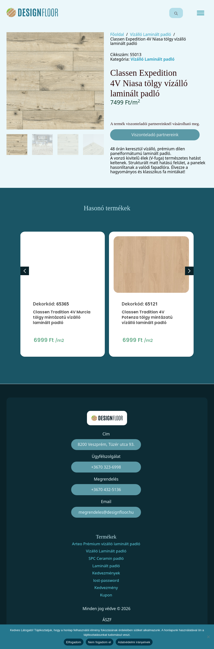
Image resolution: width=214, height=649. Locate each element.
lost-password (106, 580)
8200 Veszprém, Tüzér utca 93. (106, 444)
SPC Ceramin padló (106, 558)
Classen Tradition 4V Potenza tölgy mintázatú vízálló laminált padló (146, 318)
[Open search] (176, 13)
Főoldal (117, 34)
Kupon (106, 595)
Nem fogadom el (99, 642)
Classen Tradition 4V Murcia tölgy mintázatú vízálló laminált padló (61, 317)
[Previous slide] (24, 271)
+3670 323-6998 (106, 467)
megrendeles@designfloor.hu (106, 512)
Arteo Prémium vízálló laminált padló (106, 544)
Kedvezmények (106, 573)
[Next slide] (189, 271)
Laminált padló (106, 566)
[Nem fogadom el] (208, 636)
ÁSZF (107, 619)
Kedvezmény (106, 587)
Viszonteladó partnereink (155, 134)
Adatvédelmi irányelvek (134, 642)
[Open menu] (201, 13)
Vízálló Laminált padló (150, 34)
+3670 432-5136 (106, 489)
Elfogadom (73, 642)
